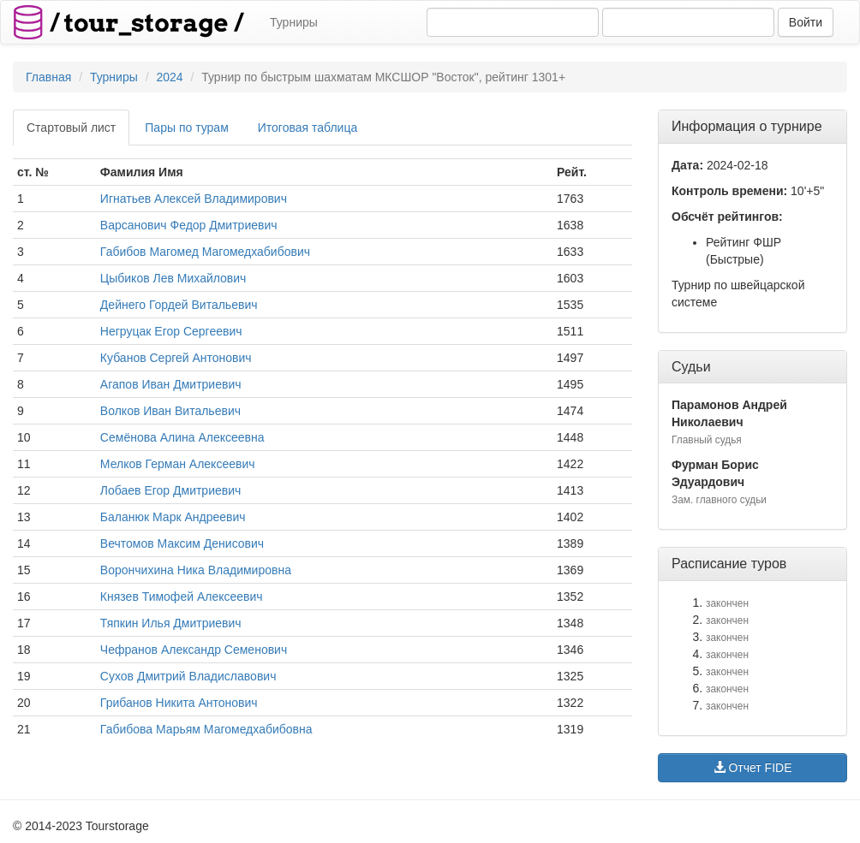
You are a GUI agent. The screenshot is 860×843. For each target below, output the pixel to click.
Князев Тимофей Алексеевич (181, 596)
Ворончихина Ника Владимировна (195, 570)
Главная (48, 77)
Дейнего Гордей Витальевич (179, 305)
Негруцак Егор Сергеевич (171, 331)
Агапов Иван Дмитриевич (171, 384)
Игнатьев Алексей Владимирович (193, 198)
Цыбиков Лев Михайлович (173, 278)
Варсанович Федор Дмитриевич (189, 225)
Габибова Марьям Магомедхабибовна (206, 729)
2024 (169, 77)
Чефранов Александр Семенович (193, 649)
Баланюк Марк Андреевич (173, 517)
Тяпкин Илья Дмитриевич (171, 623)
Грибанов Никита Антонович (179, 702)
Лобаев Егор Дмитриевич (170, 490)
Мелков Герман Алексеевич (177, 464)
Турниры (294, 22)
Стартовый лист (71, 127)
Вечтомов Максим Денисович (182, 543)
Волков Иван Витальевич (170, 411)
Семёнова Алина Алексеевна (182, 437)
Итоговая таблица (307, 127)
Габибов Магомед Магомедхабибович (205, 251)
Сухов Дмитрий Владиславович (188, 676)
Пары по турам (186, 127)
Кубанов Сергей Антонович (176, 358)
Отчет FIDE (753, 768)
